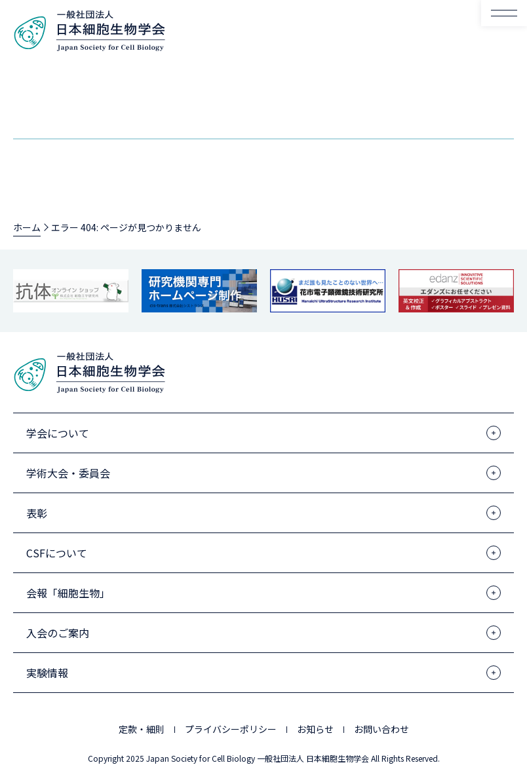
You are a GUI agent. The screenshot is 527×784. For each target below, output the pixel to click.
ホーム (27, 227)
